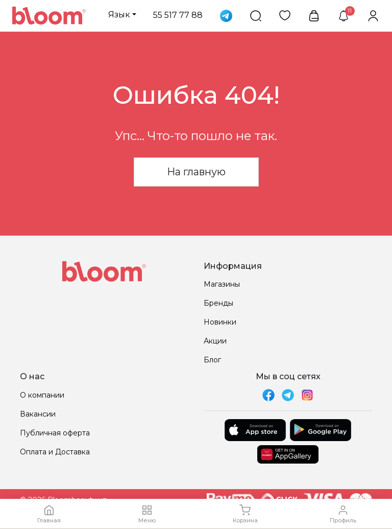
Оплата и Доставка (55, 451)
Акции (215, 341)
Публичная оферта (55, 433)
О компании (42, 395)
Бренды (218, 303)
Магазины (222, 284)
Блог (212, 359)
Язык (119, 14)
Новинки (220, 322)
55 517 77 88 (178, 15)
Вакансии (38, 414)
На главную (196, 172)
